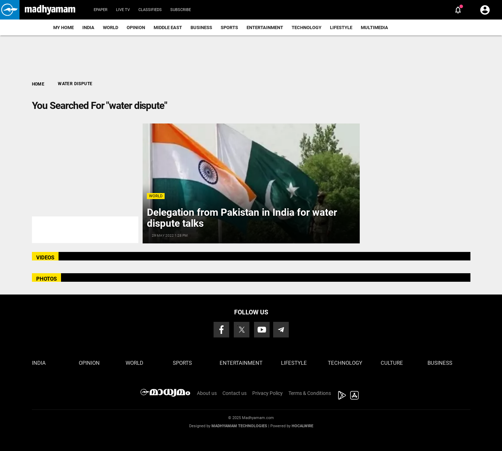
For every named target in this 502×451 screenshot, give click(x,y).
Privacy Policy (267, 393)
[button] (10, 10)
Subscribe (180, 9)
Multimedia (374, 27)
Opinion (136, 27)
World (110, 27)
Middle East (168, 27)
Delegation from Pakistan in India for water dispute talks (242, 218)
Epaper (100, 9)
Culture (392, 363)
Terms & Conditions (309, 393)
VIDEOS (45, 257)
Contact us (234, 393)
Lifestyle (341, 27)
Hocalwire (302, 426)
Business (201, 27)
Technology (306, 27)
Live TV (123, 9)
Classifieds (150, 9)
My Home (63, 27)
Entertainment (265, 27)
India (88, 27)
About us (207, 393)
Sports (229, 27)
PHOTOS (46, 279)
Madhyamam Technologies (239, 426)
